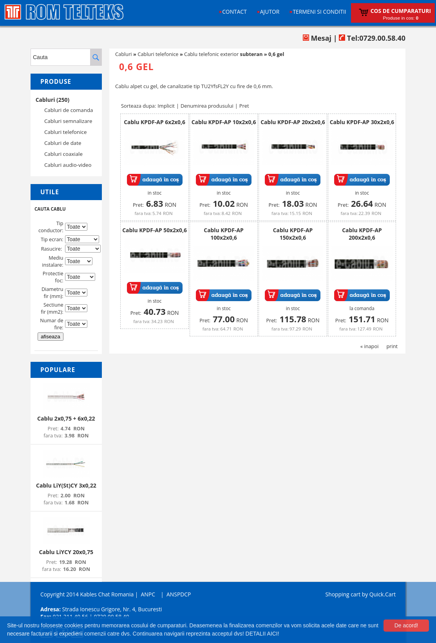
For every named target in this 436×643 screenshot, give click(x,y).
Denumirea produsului (207, 105)
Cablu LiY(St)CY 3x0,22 (66, 485)
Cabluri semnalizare (68, 121)
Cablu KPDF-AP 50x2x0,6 (154, 230)
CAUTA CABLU (50, 209)
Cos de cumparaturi (401, 10)
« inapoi (369, 346)
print (392, 346)
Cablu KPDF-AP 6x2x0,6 (154, 122)
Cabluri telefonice (65, 131)
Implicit (166, 105)
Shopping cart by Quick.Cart (361, 594)
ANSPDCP (178, 594)
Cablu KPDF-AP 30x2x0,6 (362, 122)
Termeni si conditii (319, 11)
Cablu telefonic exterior (223, 54)
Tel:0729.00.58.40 (372, 38)
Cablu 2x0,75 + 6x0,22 (66, 418)
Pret (244, 105)
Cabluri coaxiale (63, 153)
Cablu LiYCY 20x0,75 (66, 552)
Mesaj (317, 38)
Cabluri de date (62, 142)
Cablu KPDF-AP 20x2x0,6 (293, 122)
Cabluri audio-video (68, 164)
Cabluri (123, 54)
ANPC (148, 594)
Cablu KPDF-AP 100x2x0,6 (223, 233)
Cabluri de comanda (68, 110)
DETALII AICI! (262, 633)
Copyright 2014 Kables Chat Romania (87, 594)
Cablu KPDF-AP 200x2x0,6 (362, 233)
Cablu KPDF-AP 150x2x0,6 (293, 233)
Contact (234, 11)
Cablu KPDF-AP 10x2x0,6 (224, 122)
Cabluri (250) (53, 99)
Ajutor (270, 11)
